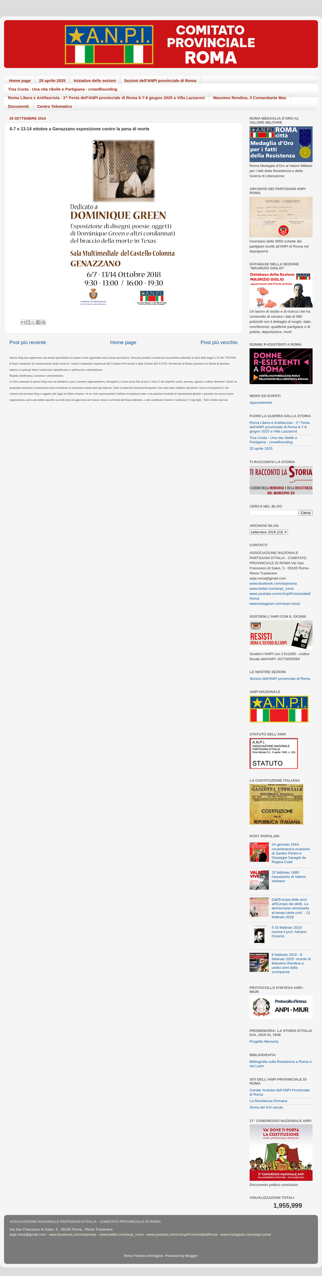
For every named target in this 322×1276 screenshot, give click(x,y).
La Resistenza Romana (268, 1101)
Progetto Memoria (264, 1041)
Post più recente (27, 342)
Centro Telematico (54, 106)
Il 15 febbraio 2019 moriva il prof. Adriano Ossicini (289, 931)
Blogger (191, 1256)
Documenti (18, 106)
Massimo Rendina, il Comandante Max (249, 97)
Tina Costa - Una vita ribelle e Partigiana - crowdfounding (62, 89)
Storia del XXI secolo (266, 1107)
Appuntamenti (261, 403)
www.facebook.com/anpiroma (273, 583)
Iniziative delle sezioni (95, 80)
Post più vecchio (218, 342)
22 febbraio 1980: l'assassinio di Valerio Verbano (289, 876)
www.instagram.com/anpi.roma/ (275, 604)
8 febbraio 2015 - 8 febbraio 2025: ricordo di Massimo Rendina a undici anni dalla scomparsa (291, 963)
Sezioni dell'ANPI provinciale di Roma (160, 80)
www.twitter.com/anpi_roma (272, 589)
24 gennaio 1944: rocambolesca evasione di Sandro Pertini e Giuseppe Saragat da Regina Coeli (291, 853)
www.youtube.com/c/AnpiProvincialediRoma (182, 1234)
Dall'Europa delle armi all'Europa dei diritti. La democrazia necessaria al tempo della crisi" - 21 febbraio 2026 (291, 908)
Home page (20, 80)
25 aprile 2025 (52, 80)
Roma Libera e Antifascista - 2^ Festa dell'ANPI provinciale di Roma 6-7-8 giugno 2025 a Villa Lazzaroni (106, 97)
